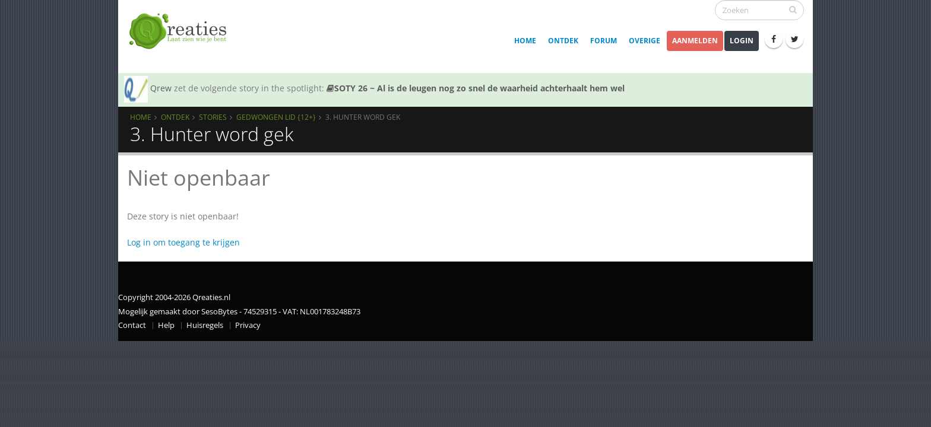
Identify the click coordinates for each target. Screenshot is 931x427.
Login (741, 41)
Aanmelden (695, 41)
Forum (603, 41)
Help (166, 325)
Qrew (161, 88)
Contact (132, 325)
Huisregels (204, 325)
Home (525, 41)
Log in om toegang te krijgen (183, 242)
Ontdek (563, 41)
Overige (644, 41)
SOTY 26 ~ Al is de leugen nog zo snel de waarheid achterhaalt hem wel (476, 88)
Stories (213, 117)
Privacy (248, 325)
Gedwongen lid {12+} (276, 117)
